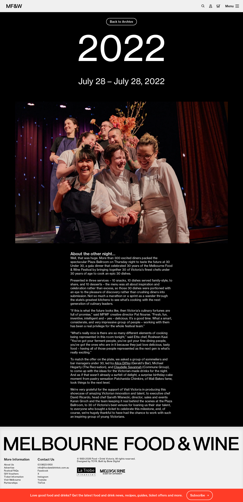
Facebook (43, 470)
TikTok (41, 482)
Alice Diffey (123, 363)
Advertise (9, 467)
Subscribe (199, 495)
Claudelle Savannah (128, 367)
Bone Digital (113, 461)
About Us (9, 464)
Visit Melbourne (12, 479)
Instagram (43, 476)
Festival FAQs (11, 470)
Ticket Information (14, 476)
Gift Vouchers (11, 473)
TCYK (94, 461)
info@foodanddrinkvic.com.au (53, 467)
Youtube (42, 479)
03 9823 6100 (45, 464)
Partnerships (11, 482)
